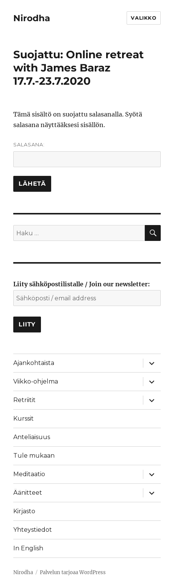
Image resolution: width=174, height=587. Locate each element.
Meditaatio (29, 474)
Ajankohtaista (33, 362)
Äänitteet (27, 492)
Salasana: (86, 154)
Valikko (143, 18)
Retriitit (24, 400)
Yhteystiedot (32, 529)
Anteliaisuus (31, 437)
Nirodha (31, 18)
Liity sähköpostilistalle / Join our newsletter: (81, 284)
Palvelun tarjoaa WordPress (73, 572)
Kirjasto (24, 511)
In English (28, 548)
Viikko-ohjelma (35, 381)
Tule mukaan (34, 455)
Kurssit (23, 418)
